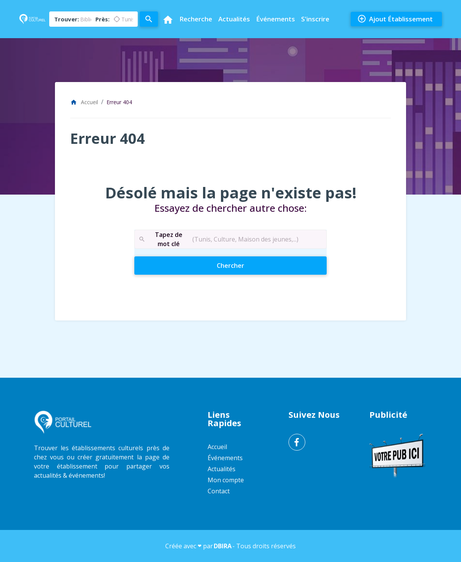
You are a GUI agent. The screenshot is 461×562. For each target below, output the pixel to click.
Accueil (84, 102)
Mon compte (226, 480)
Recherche (195, 18)
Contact (219, 491)
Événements (275, 18)
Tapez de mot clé (160, 239)
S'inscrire (315, 18)
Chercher (244, 265)
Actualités (234, 18)
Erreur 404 (119, 102)
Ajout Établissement (395, 19)
